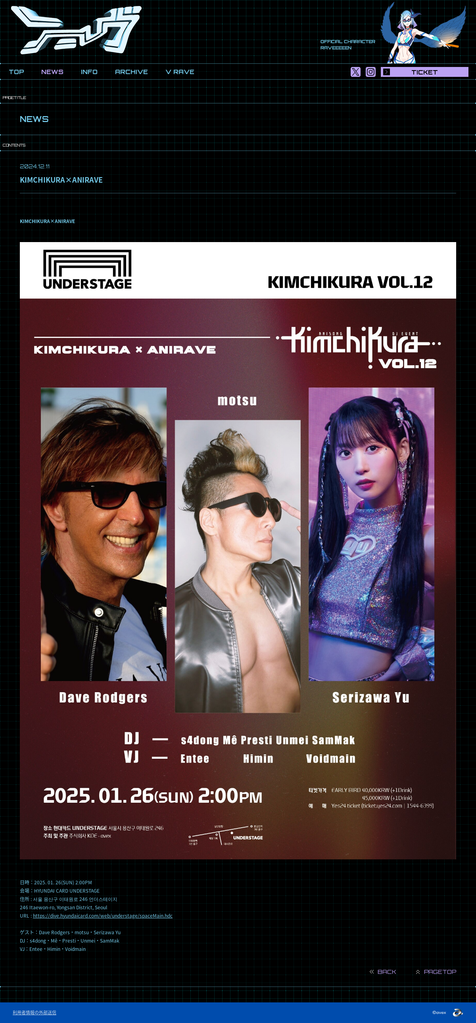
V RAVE (179, 72)
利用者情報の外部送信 (34, 1012)
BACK (387, 972)
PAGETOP (440, 972)
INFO (89, 72)
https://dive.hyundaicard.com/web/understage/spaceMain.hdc (103, 915)
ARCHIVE (131, 72)
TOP (16, 72)
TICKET (424, 72)
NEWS (52, 72)
